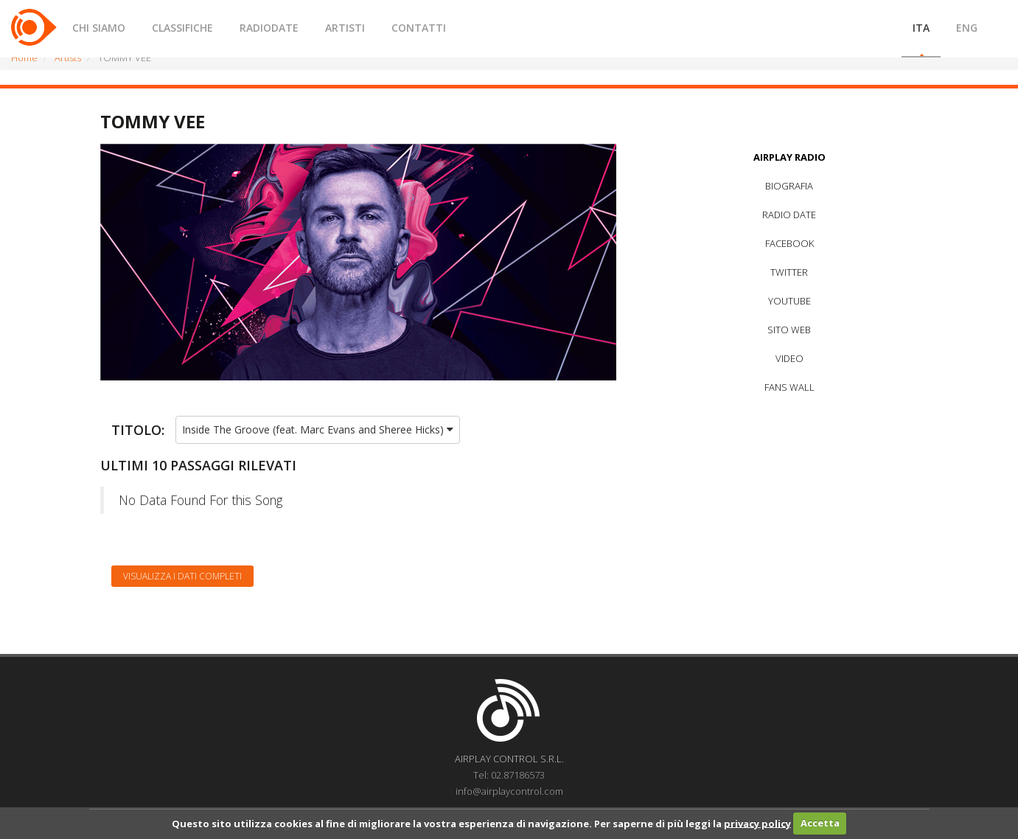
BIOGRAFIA (789, 185)
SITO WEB (789, 329)
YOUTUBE (789, 300)
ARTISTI (345, 28)
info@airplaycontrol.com (509, 791)
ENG (966, 28)
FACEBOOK (789, 243)
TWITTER (789, 272)
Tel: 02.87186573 (509, 774)
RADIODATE (269, 28)
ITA (921, 28)
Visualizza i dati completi (182, 576)
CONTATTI (418, 28)
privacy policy (757, 822)
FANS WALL (789, 387)
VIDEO (789, 358)
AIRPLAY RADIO (789, 157)
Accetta (820, 822)
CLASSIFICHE (182, 28)
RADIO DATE (789, 214)
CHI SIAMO (98, 28)
